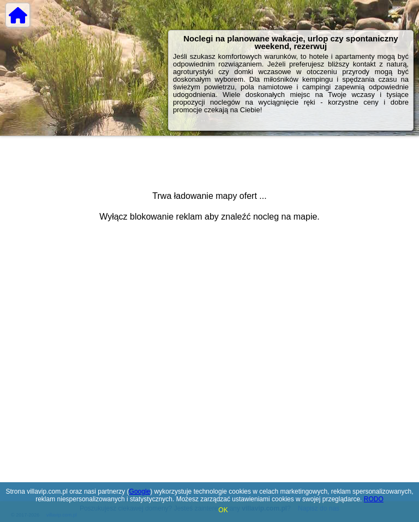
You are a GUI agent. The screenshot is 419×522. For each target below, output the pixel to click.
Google (140, 491)
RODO (374, 499)
